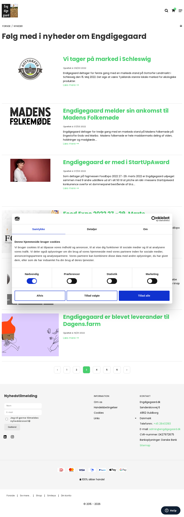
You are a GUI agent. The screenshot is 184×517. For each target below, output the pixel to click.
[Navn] (23, 405)
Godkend (12, 427)
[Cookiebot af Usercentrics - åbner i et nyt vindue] (154, 218)
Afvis (40, 295)
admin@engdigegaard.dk (164, 429)
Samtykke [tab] (38, 228)
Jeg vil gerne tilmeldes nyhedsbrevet (26, 419)
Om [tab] (145, 228)
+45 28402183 (162, 423)
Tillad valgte (92, 295)
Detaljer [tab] (92, 228)
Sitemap (145, 445)
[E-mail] (23, 412)
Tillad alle (144, 295)
